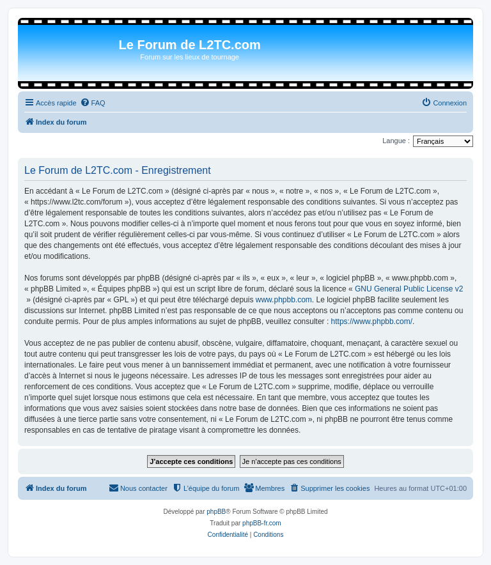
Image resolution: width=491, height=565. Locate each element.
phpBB (216, 511)
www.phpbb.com (284, 299)
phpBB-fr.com (261, 523)
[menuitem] (92, 103)
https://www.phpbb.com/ (371, 321)
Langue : (396, 140)
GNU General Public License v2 (409, 288)
